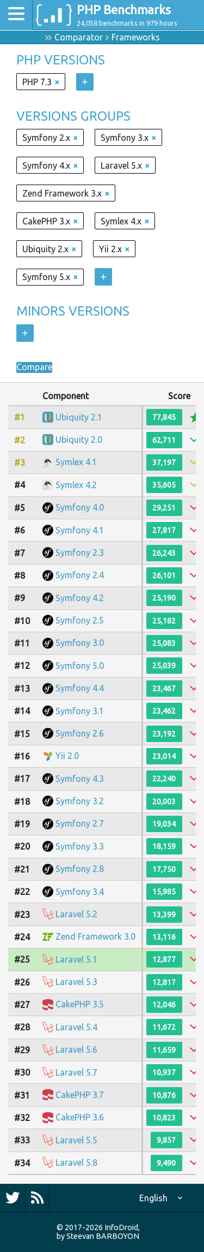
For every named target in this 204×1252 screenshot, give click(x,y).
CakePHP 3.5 (79, 1004)
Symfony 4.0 (79, 507)
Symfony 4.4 (79, 688)
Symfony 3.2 (79, 801)
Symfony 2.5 (79, 620)
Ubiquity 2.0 (78, 439)
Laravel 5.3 (76, 982)
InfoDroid (121, 1227)
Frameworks (136, 37)
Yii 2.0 (67, 756)
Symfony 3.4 (79, 892)
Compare (34, 367)
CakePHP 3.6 (79, 1117)
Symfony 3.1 (79, 711)
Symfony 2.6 (79, 733)
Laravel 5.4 (76, 1027)
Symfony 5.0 (79, 665)
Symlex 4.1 (76, 462)
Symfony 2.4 (79, 575)
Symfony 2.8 (79, 869)
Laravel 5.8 (76, 1162)
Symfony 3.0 (79, 643)
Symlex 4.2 (76, 485)
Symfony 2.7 (79, 823)
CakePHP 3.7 (79, 1095)
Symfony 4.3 (79, 779)
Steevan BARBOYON (102, 1236)
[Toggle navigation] (16, 15)
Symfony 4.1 (79, 530)
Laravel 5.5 (76, 1140)
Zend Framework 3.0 (95, 936)
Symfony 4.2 (79, 598)
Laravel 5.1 (76, 959)
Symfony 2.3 (79, 552)
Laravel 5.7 (76, 1072)
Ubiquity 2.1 (78, 417)
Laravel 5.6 (76, 1049)
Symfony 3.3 (79, 846)
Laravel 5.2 (76, 914)
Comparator (78, 37)
